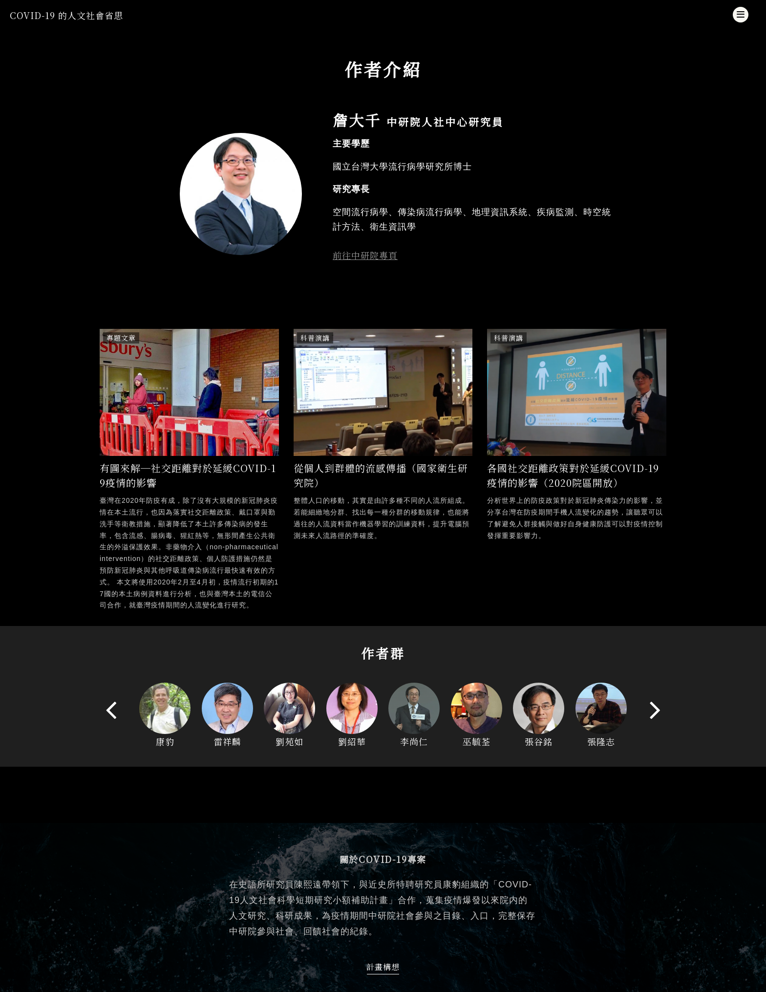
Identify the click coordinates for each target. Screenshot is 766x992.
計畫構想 (383, 966)
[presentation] (111, 709)
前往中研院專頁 (365, 255)
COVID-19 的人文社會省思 (66, 15)
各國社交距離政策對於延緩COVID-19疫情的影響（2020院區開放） (573, 475)
